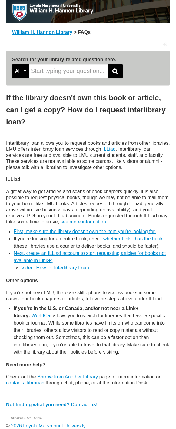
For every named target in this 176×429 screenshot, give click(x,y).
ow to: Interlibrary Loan (64, 267)
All (20, 71)
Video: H (30, 267)
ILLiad (109, 149)
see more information (82, 221)
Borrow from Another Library (67, 376)
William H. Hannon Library (42, 32)
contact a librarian (25, 382)
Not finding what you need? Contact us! (52, 404)
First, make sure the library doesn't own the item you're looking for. (85, 231)
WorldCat (41, 315)
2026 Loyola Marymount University (48, 425)
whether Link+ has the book (133, 238)
